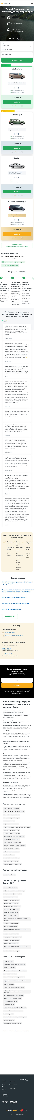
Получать (17, 685)
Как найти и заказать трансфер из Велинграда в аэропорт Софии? (17, 583)
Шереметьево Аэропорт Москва (12, 1023)
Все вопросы (9, 616)
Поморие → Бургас (9, 821)
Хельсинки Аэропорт (9, 967)
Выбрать (17, 102)
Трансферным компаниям (12, 1080)
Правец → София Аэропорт (11, 951)
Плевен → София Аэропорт (11, 923)
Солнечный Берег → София (11, 858)
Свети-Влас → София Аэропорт (12, 894)
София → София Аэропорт (11, 915)
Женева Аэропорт (8, 961)
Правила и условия (19, 1114)
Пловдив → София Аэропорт (11, 900)
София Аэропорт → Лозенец (11, 852)
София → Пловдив (9, 827)
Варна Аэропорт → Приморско (12, 842)
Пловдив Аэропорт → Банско (12, 833)
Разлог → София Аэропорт (11, 934)
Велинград (17, 1031)
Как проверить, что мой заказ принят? (14, 597)
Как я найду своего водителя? (11, 609)
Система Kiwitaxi (4, 1080)
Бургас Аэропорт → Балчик (11, 848)
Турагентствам (13, 1084)
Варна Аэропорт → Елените (11, 808)
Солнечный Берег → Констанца (12, 864)
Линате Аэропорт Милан (10, 1001)
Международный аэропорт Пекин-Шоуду (15, 971)
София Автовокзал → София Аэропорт (14, 891)
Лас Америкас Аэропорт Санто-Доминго (15, 1007)
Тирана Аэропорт (8, 1014)
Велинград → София (9, 874)
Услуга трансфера (4, 1085)
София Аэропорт (25, 1031)
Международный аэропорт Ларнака (14, 995)
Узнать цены (17, 60)
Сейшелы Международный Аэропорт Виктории (14, 991)
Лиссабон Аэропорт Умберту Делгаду (14, 987)
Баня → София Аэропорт (10, 926)
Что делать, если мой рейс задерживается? (15, 603)
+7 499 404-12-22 (7, 654)
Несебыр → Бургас (9, 855)
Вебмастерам (12, 1088)
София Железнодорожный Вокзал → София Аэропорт (15, 947)
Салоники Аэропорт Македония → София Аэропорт (15, 930)
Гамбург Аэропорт (9, 984)
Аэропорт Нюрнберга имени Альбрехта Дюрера (15, 980)
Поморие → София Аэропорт (11, 839)
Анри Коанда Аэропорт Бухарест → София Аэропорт (15, 919)
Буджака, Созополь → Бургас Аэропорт (14, 845)
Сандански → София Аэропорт (12, 906)
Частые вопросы (4, 1090)
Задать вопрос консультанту (14, 635)
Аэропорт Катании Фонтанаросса (13, 1011)
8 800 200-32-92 (6, 648)
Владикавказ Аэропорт (10, 974)
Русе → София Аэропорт (10, 887)
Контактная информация (5, 1095)
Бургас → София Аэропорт (11, 912)
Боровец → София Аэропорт (11, 940)
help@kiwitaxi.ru (10, 632)
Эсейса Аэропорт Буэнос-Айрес (12, 998)
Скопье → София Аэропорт (11, 943)
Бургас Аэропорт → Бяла (23, 827)
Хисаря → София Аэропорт (11, 903)
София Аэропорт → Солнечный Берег (14, 811)
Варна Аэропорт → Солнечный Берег (14, 836)
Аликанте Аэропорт (9, 1004)
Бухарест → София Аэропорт (11, 909)
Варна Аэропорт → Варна (11, 861)
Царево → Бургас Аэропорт (11, 830)
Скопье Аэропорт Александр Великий (14, 977)
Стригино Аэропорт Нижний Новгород (14, 964)
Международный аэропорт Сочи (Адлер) (15, 1017)
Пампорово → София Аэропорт (12, 937)
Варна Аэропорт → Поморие (11, 818)
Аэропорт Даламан (9, 1020)
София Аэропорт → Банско (11, 824)
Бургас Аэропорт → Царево (11, 815)
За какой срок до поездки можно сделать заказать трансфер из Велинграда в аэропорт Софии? (18, 591)
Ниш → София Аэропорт (10, 897)
